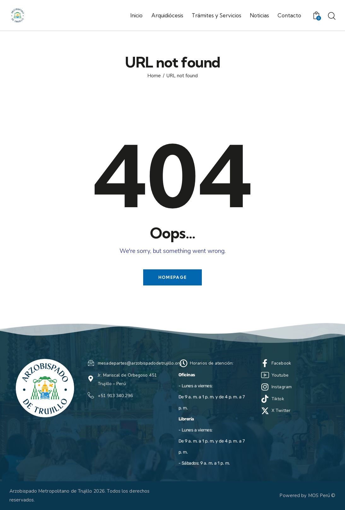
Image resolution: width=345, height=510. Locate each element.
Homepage (172, 277)
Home (154, 76)
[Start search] (331, 16)
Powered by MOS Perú (304, 495)
